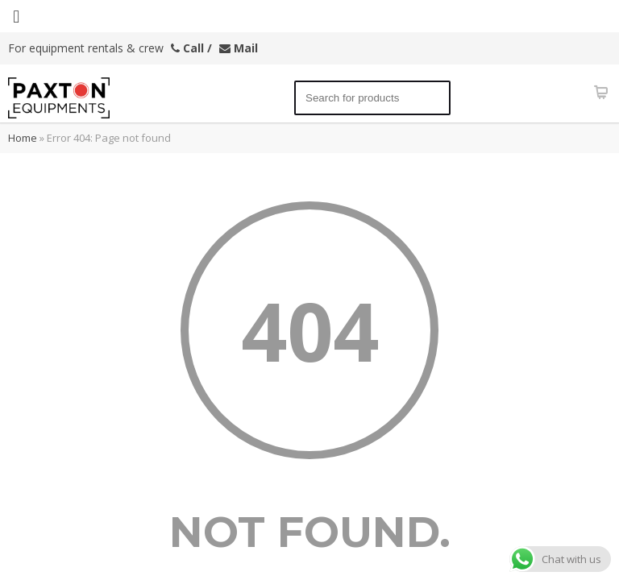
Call (187, 48)
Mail (238, 48)
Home (22, 137)
